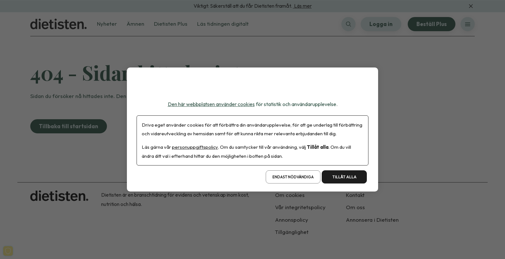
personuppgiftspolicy (195, 147)
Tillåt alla (344, 176)
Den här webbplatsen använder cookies (211, 104)
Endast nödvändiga (293, 176)
